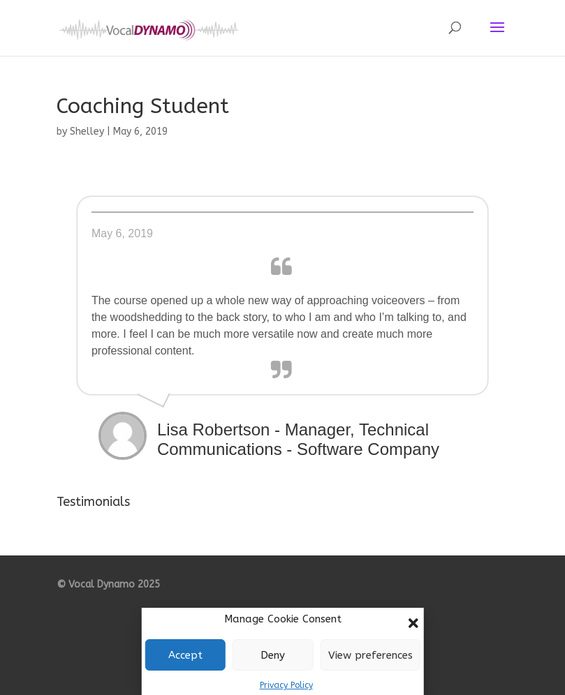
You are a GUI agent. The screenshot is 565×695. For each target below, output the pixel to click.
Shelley (87, 131)
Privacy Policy (286, 685)
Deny (273, 655)
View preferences (370, 655)
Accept (185, 655)
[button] (413, 623)
